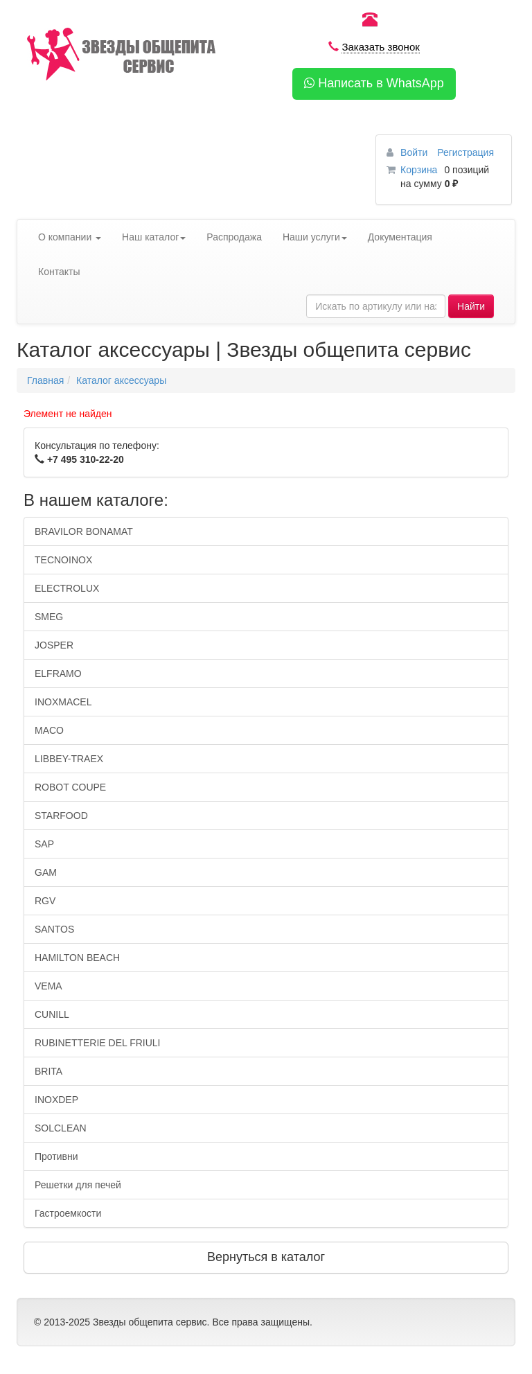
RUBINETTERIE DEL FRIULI (98, 1042)
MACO (49, 730)
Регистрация (465, 152)
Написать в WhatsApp (374, 83)
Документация (400, 237)
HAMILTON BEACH (77, 957)
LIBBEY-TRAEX (69, 758)
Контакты (59, 271)
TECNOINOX (63, 559)
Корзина (418, 169)
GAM (46, 872)
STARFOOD (61, 815)
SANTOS (54, 929)
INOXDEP (56, 1099)
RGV (45, 900)
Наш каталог (154, 237)
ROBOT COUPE (70, 787)
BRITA (48, 1071)
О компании (69, 237)
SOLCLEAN (61, 1128)
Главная (45, 380)
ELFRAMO (58, 673)
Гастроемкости (68, 1213)
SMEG (49, 616)
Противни (56, 1156)
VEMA (48, 986)
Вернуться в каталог (266, 1257)
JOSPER (54, 645)
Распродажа (234, 237)
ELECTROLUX (67, 588)
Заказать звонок (380, 47)
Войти (415, 152)
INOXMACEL (63, 701)
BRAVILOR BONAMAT (84, 531)
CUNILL (52, 1014)
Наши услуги (315, 237)
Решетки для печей (78, 1184)
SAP (44, 843)
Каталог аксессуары (121, 380)
